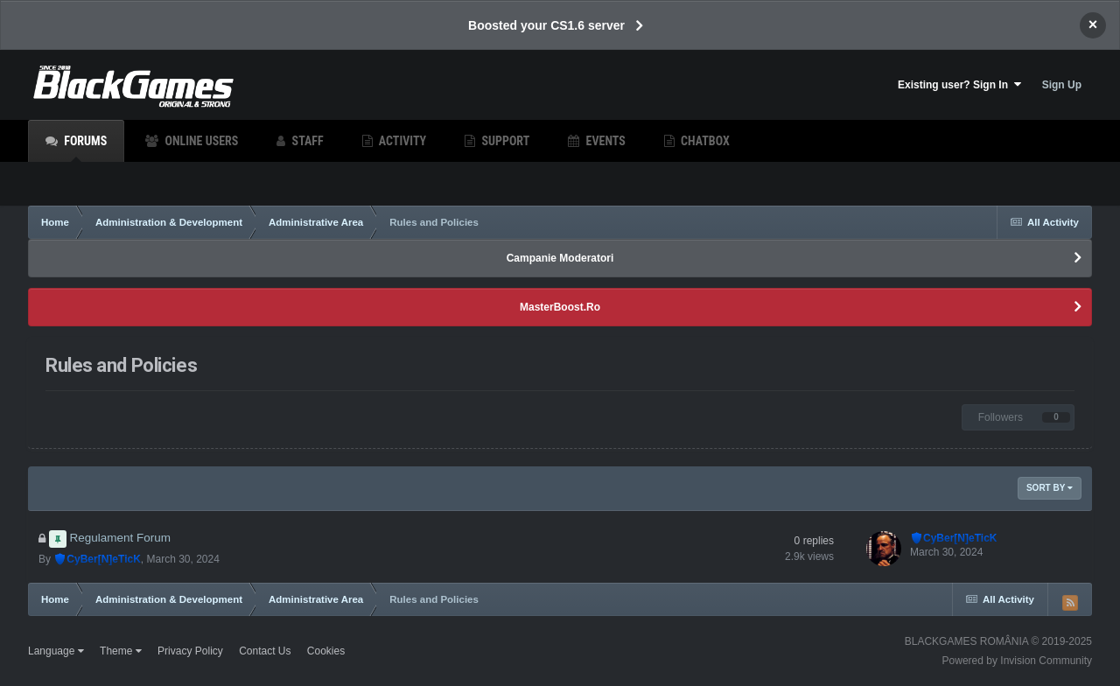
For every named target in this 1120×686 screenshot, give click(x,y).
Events (604, 141)
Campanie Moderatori (560, 258)
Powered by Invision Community (1017, 660)
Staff (306, 141)
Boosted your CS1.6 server (546, 25)
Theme (121, 651)
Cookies (326, 651)
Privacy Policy (190, 651)
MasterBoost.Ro (560, 307)
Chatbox (704, 141)
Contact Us (264, 651)
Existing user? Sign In (959, 84)
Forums (84, 148)
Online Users (200, 141)
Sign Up (1062, 85)
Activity (401, 141)
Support (504, 141)
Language (56, 651)
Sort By (1049, 488)
